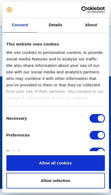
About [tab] (91, 24)
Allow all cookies (55, 163)
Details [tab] (55, 24)
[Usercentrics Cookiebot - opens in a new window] (81, 9)
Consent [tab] (20, 24)
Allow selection (55, 180)
